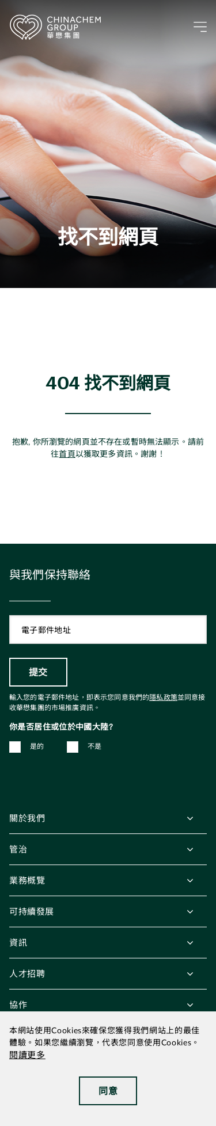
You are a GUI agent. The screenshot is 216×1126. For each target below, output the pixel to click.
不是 (95, 746)
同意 (108, 1090)
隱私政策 (163, 697)
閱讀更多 (27, 1055)
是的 (37, 746)
